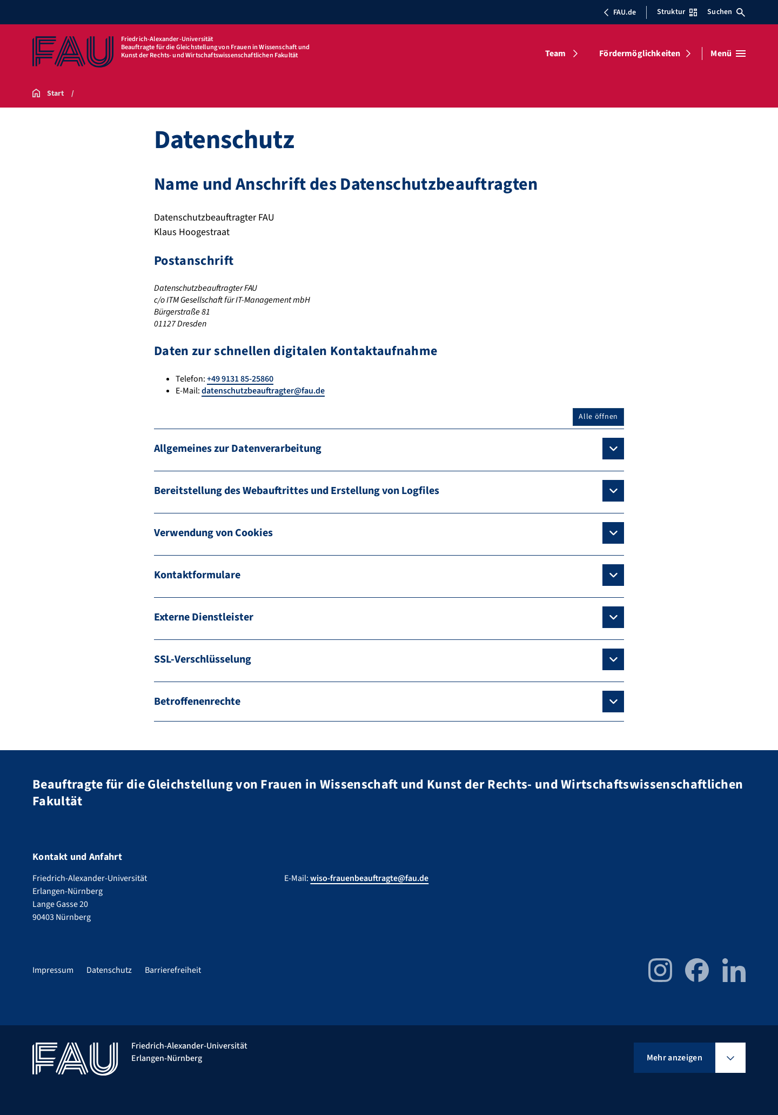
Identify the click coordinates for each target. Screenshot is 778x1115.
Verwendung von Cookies (213, 532)
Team (555, 53)
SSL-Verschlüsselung (202, 659)
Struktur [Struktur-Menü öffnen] (677, 11)
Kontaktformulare (197, 575)
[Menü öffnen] (728, 53)
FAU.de (619, 12)
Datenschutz (109, 970)
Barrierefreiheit (173, 970)
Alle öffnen (598, 416)
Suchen (726, 11)
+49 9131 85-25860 (240, 379)
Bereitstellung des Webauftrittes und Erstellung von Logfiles (296, 490)
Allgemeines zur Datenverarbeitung (237, 448)
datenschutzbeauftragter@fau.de (263, 391)
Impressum (52, 970)
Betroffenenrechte (197, 701)
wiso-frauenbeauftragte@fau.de (369, 878)
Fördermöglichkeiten (639, 53)
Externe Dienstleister (203, 617)
